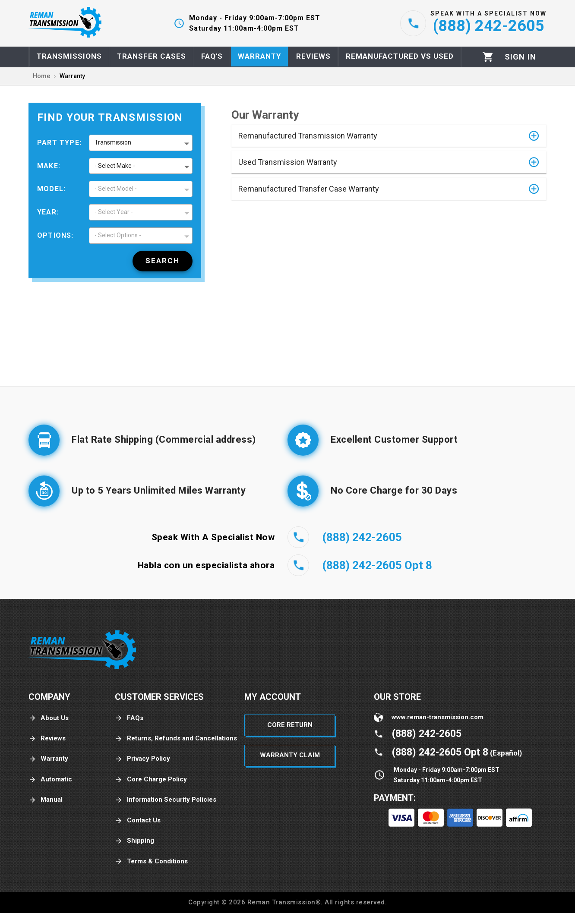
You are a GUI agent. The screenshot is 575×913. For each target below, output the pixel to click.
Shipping (134, 841)
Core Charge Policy (151, 779)
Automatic (50, 779)
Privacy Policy (142, 759)
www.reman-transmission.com (437, 717)
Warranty (48, 759)
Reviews (47, 738)
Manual (45, 800)
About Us (48, 718)
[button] (389, 136)
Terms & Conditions (151, 861)
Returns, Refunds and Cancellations (176, 738)
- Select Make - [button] (115, 165)
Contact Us (138, 820)
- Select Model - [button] (116, 188)
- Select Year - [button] (114, 211)
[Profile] (520, 57)
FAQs (129, 718)
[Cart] (488, 56)
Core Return (290, 725)
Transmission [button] (113, 142)
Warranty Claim (290, 755)
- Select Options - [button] (118, 235)
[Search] (163, 261)
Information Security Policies (165, 800)
